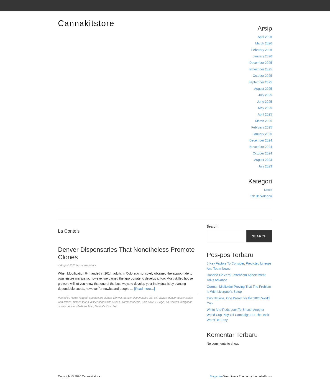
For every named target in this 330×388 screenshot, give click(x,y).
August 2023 (263, 160)
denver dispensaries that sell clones (145, 297)
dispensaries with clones (105, 302)
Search (212, 226)
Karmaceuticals (130, 302)
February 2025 (261, 127)
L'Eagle (159, 302)
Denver (117, 297)
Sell (115, 306)
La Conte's (172, 302)
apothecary (95, 297)
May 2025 (265, 108)
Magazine (216, 376)
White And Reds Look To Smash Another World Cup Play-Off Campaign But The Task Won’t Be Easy (238, 315)
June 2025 (264, 101)
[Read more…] (144, 288)
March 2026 (263, 43)
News (268, 190)
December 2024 (260, 140)
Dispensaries (81, 302)
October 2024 (262, 153)
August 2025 (263, 88)
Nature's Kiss (103, 306)
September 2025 (260, 82)
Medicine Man (84, 306)
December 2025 (260, 62)
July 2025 (265, 95)
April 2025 (265, 114)
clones (108, 297)
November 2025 (260, 69)
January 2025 (262, 134)
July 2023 (265, 166)
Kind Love (148, 302)
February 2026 (261, 50)
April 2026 (265, 37)
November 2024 (260, 147)
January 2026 (262, 56)
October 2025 (262, 75)
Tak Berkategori (261, 196)
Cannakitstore (86, 23)
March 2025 (263, 121)
